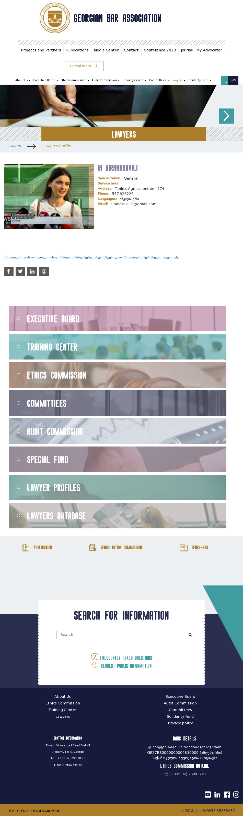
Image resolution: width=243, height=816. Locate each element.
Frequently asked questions (121, 656)
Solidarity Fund (198, 80)
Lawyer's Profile (56, 146)
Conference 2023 (160, 50)
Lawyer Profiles (53, 488)
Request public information (121, 664)
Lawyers (176, 80)
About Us (21, 80)
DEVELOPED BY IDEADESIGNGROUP (34, 810)
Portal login (84, 66)
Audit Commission (104, 80)
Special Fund (47, 459)
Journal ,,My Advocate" (201, 50)
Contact (131, 50)
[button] (226, 116)
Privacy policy (180, 723)
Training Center (133, 80)
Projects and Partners (41, 50)
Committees (157, 80)
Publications (77, 50)
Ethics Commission (73, 80)
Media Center (106, 50)
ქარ (233, 80)
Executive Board (44, 80)
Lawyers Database (56, 516)
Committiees (47, 403)
